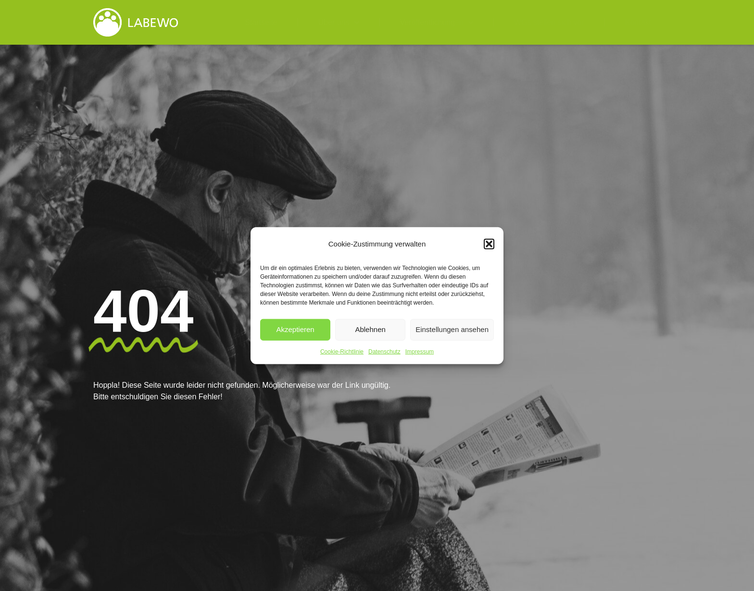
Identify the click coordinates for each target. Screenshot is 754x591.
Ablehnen (370, 329)
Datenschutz (384, 351)
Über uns (338, 22)
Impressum (419, 351)
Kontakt (638, 22)
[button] (489, 244)
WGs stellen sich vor (549, 22)
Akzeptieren (295, 329)
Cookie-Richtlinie (342, 351)
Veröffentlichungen (436, 22)
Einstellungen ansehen (452, 329)
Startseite (261, 22)
